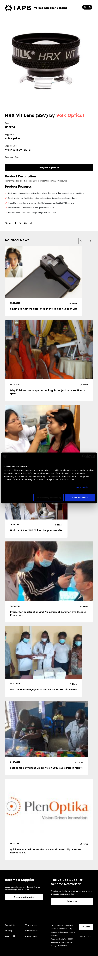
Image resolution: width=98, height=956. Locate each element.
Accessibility (10, 936)
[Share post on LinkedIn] (26, 223)
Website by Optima (86, 937)
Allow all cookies (80, 498)
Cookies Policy (31, 936)
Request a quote (49, 167)
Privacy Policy (31, 930)
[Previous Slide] (81, 241)
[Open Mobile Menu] (90, 7)
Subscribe (72, 901)
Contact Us (10, 925)
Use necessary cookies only (48, 498)
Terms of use (31, 925)
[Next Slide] (90, 241)
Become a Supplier (24, 897)
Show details (82, 487)
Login (86, 927)
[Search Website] (85, 7)
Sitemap (9, 930)
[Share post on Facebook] (17, 223)
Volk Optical (70, 115)
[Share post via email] (31, 223)
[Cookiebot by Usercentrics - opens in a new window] (84, 456)
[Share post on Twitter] (21, 223)
